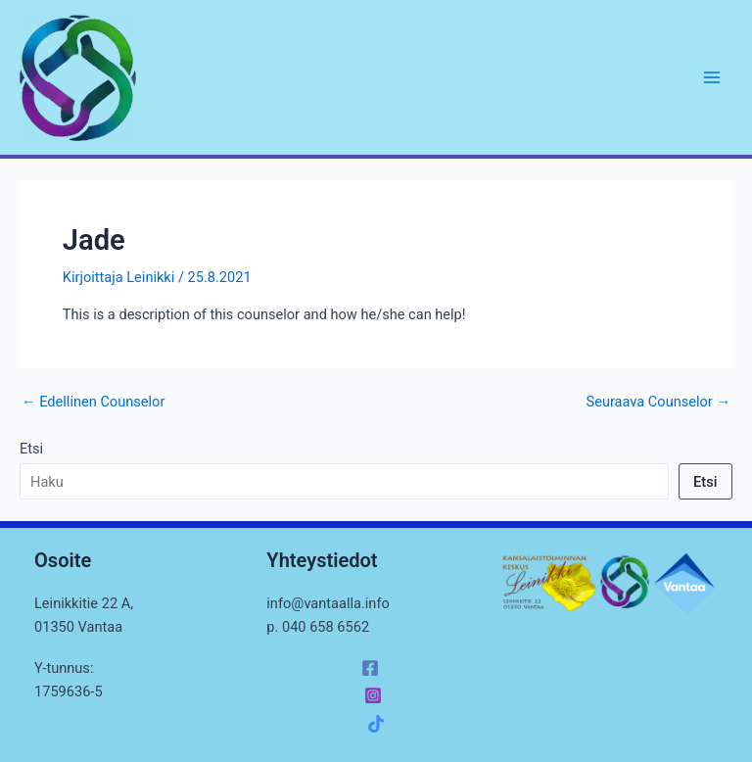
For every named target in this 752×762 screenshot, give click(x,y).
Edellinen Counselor (93, 402)
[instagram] (376, 695)
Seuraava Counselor (658, 402)
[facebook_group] (379, 724)
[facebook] (373, 668)
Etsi (31, 448)
